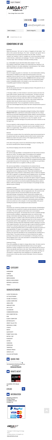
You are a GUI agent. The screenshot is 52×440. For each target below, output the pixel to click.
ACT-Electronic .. (12, 296)
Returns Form (11, 112)
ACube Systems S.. (12, 298)
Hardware (10, 271)
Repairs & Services (12, 282)
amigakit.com (11, 305)
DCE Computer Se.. (12, 314)
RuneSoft (10, 338)
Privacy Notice (11, 399)
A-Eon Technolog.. (12, 294)
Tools (8, 284)
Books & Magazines (12, 280)
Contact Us (10, 402)
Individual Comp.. (12, 325)
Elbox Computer (12, 318)
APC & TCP (9, 307)
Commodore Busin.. (13, 312)
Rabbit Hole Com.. (12, 334)
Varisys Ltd (10, 352)
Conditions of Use (12, 400)
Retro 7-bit (10, 336)
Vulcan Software (12, 354)
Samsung (9, 343)
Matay (8, 329)
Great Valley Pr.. (12, 323)
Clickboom (10, 309)
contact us (30, 78)
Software (10, 276)
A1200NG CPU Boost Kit (13, 384)
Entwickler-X (11, 321)
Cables (9, 273)
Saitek (9, 341)
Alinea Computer (12, 301)
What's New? (16, 371)
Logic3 (9, 327)
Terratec (10, 347)
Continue (42, 261)
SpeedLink (10, 345)
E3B (8, 316)
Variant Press (11, 349)
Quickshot (10, 332)
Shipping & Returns (12, 398)
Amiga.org (10, 303)
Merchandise (11, 278)
